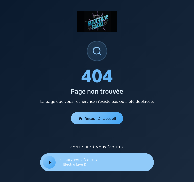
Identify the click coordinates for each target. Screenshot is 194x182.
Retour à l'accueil (97, 118)
